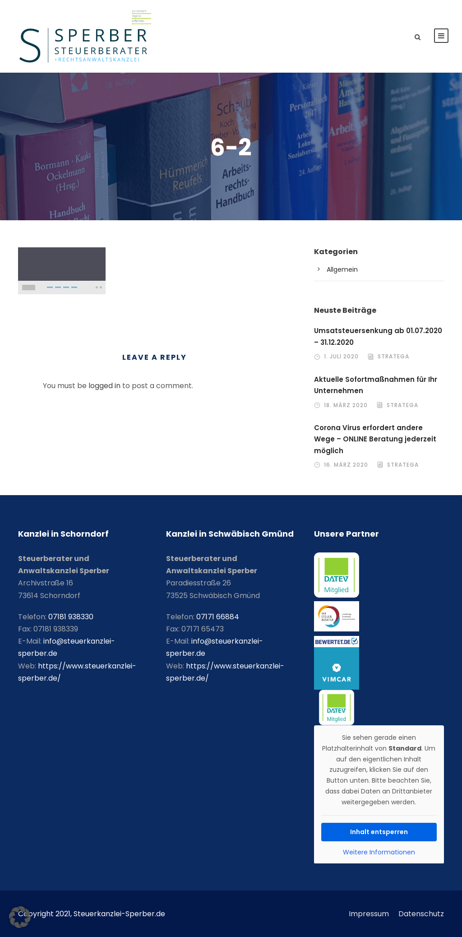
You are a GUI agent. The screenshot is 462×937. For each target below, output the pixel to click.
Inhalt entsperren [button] (379, 831)
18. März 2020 (346, 405)
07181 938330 (70, 617)
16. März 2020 (346, 464)
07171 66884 (217, 617)
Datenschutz (421, 914)
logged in (104, 385)
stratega (393, 356)
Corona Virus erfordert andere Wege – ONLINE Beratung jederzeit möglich (375, 439)
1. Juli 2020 (341, 356)
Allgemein (342, 269)
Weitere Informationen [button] (379, 853)
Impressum (369, 914)
